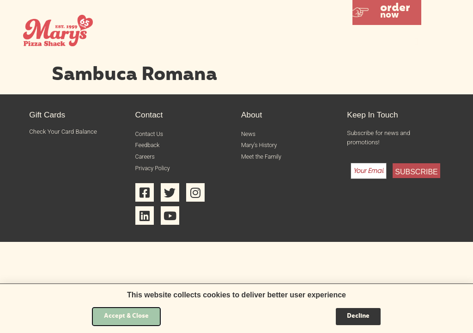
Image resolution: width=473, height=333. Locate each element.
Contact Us (150, 134)
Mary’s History (260, 146)
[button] (386, 12)
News (248, 134)
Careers (145, 158)
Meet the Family (262, 158)
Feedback (148, 146)
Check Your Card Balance (63, 131)
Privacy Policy (153, 169)
